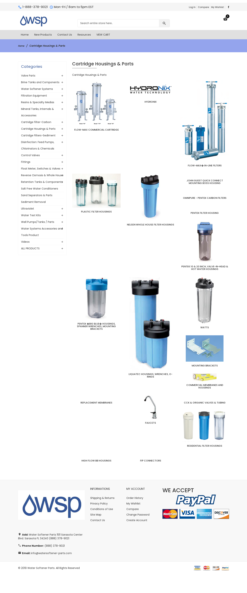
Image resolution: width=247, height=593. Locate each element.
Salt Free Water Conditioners (39, 188)
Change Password (137, 533)
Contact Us (97, 539)
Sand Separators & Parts (36, 195)
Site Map (95, 533)
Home (22, 46)
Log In (192, 7)
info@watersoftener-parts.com (51, 572)
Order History (134, 517)
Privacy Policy (99, 522)
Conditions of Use (101, 528)
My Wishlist (217, 7)
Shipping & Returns (102, 517)
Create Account (136, 539)
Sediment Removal (33, 202)
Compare (203, 7)
